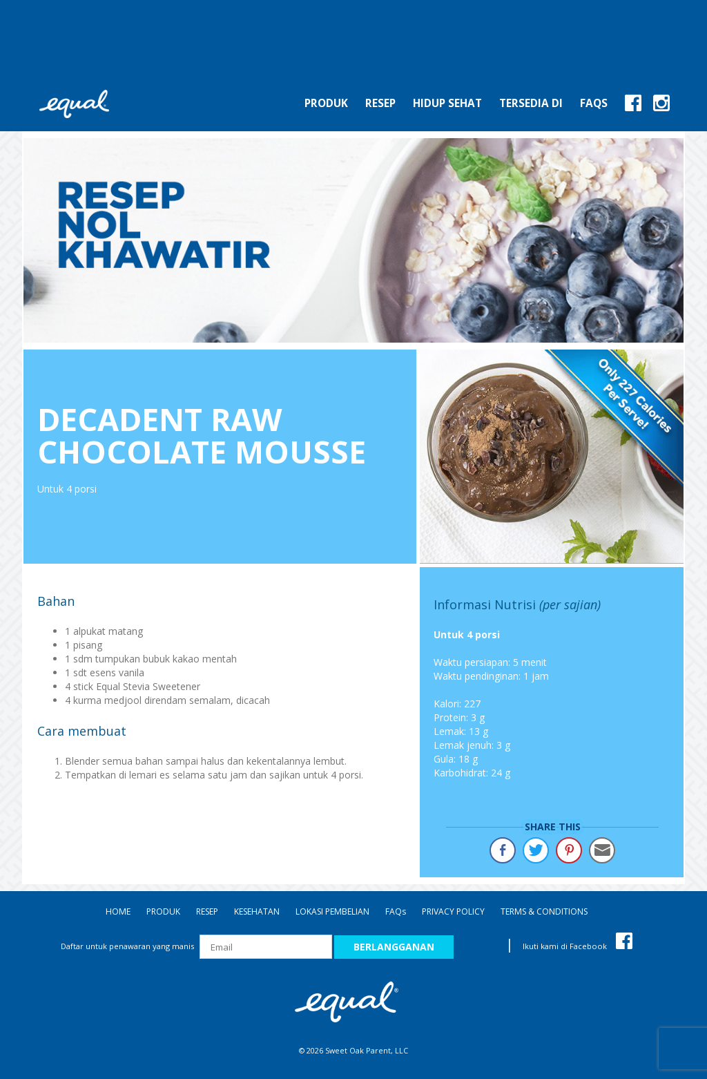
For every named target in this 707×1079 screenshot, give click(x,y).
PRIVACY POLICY (453, 911)
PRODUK (163, 911)
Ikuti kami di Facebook (577, 946)
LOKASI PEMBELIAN (332, 911)
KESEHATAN (257, 911)
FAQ (395, 911)
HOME (118, 911)
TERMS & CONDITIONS (544, 911)
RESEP (207, 911)
